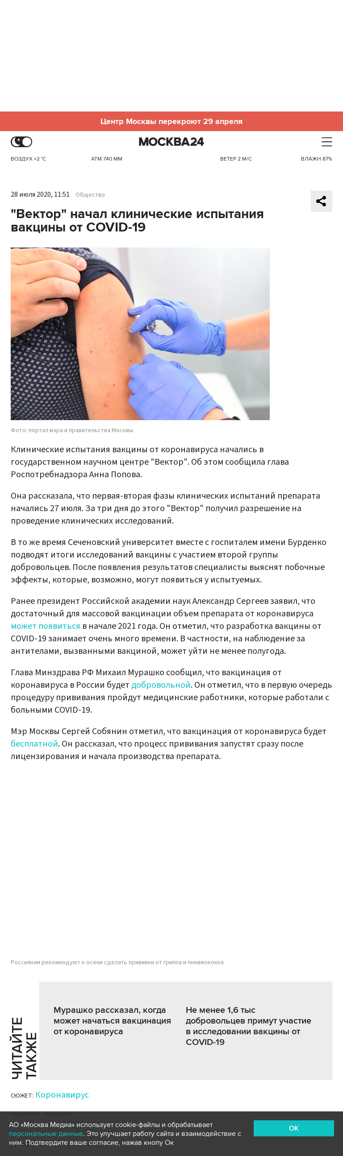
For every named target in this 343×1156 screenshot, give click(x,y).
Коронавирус (62, 1095)
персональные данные (46, 1133)
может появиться (45, 626)
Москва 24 (171, 142)
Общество (90, 194)
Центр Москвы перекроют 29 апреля (171, 121)
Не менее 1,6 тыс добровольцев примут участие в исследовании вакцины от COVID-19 (248, 1026)
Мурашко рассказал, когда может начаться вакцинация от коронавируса (112, 1021)
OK (294, 1128)
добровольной (161, 685)
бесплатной (34, 744)
